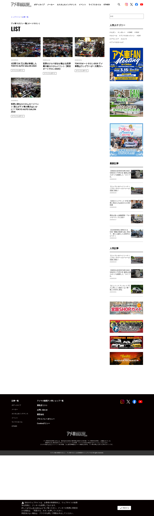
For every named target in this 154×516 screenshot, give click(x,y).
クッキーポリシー (36, 508)
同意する (124, 508)
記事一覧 (25, 17)
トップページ (15, 17)
